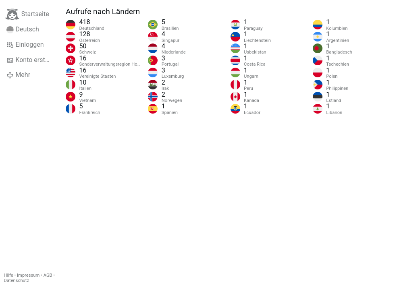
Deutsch (22, 29)
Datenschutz (16, 280)
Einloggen (25, 45)
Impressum (28, 275)
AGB (48, 275)
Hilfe (8, 275)
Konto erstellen (32, 60)
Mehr (18, 75)
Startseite (27, 14)
